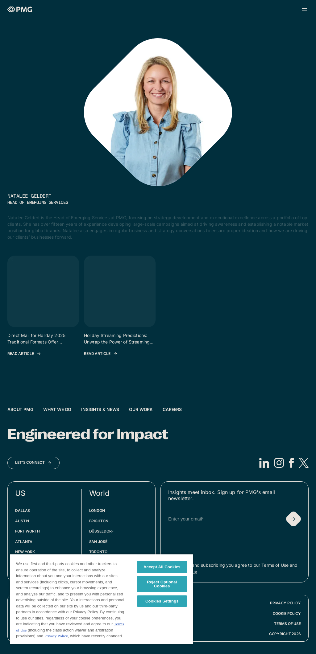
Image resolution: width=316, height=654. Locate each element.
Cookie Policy (287, 613)
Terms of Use (287, 623)
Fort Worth (27, 531)
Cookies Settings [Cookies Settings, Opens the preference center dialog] (162, 601)
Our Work (141, 409)
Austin (22, 521)
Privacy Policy (285, 603)
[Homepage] (19, 9)
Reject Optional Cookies (162, 584)
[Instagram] (279, 463)
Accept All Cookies (162, 567)
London (97, 510)
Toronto (98, 551)
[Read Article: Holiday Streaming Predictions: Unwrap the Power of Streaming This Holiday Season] (101, 353)
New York (25, 551)
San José (98, 541)
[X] (304, 463)
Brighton (98, 521)
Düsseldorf (101, 531)
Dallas (22, 510)
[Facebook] (291, 463)
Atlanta (23, 541)
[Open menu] (305, 9)
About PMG (20, 409)
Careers (172, 409)
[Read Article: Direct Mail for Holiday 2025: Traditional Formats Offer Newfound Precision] (24, 353)
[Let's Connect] (33, 463)
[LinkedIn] (264, 463)
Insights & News (100, 409)
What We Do (57, 409)
